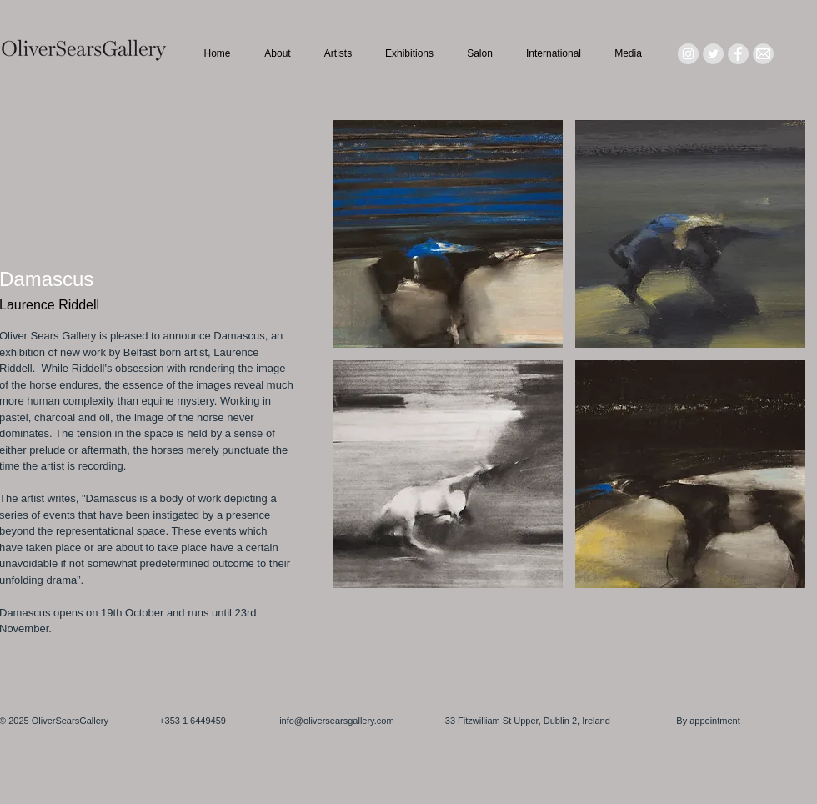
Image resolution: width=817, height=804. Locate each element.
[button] (448, 234)
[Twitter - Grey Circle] (713, 53)
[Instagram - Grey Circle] (688, 53)
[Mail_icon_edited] (763, 53)
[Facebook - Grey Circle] (738, 53)
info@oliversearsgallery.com (336, 721)
